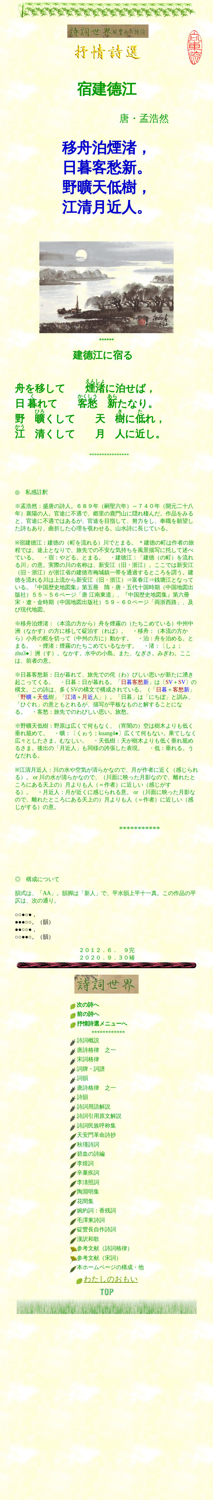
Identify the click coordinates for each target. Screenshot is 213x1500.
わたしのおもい (111, 1279)
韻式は (23, 893)
